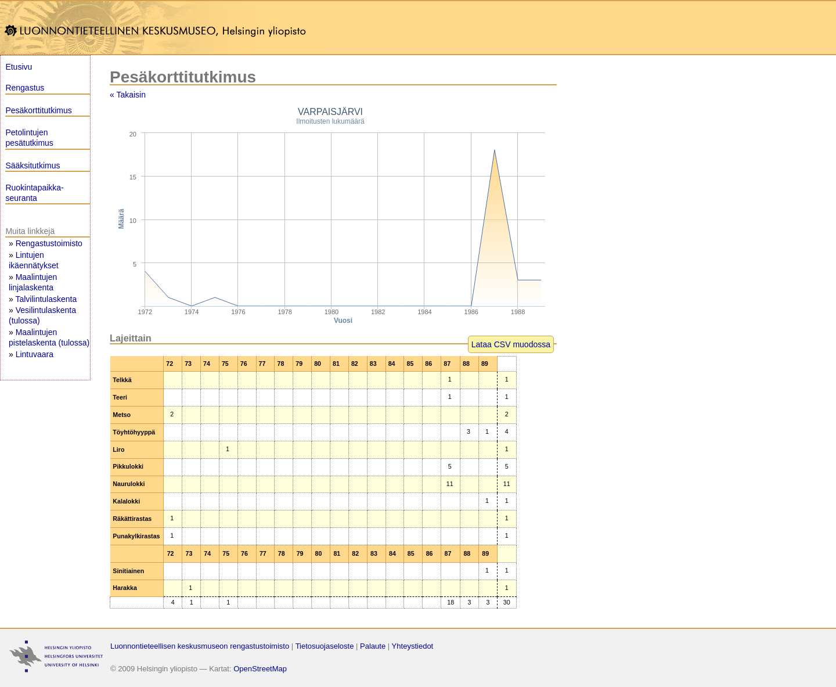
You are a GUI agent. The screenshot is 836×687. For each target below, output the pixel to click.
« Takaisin (128, 94)
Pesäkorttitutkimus (38, 110)
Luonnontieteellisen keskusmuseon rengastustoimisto (199, 646)
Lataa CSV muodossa (510, 344)
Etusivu (18, 66)
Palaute (372, 646)
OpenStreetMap (260, 668)
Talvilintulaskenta (46, 299)
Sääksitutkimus (32, 165)
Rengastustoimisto (49, 243)
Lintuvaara (34, 354)
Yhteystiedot (413, 646)
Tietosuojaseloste (325, 646)
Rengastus (24, 87)
